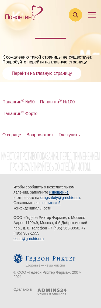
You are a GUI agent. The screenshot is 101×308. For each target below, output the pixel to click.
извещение (59, 192)
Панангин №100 (57, 102)
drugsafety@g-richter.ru (60, 197)
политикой (51, 203)
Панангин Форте (20, 113)
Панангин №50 (18, 102)
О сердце (11, 135)
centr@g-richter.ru (28, 238)
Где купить (69, 135)
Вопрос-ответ (39, 135)
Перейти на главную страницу (42, 73)
